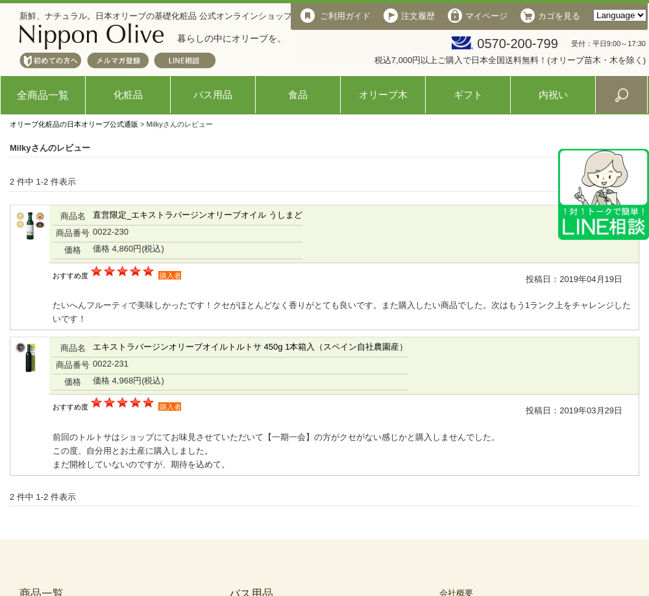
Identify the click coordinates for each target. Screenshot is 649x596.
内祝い (553, 94)
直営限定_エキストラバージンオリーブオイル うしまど (197, 215)
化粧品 (128, 94)
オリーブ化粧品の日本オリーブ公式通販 (74, 124)
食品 (298, 94)
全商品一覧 (43, 95)
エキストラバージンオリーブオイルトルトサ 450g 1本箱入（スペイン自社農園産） (250, 347)
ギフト (468, 94)
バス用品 (212, 94)
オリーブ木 (383, 94)
